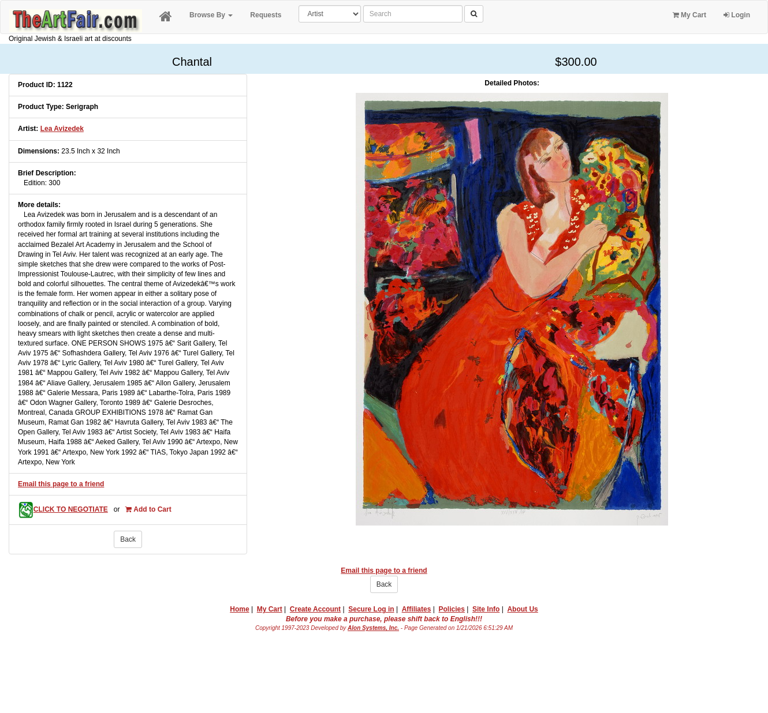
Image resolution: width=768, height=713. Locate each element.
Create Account (315, 609)
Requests (265, 15)
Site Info (485, 609)
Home (239, 609)
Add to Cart (148, 509)
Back (128, 539)
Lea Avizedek (62, 129)
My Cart (689, 15)
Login (737, 15)
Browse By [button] (211, 15)
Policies (452, 609)
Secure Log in (371, 609)
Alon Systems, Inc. (373, 628)
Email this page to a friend (61, 484)
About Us (522, 609)
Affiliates (416, 609)
